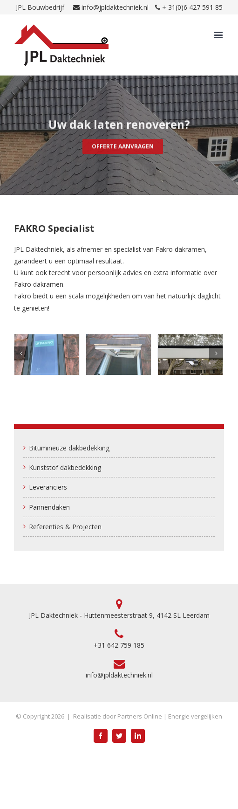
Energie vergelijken (195, 716)
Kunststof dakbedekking (65, 467)
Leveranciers (48, 487)
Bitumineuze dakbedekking (69, 447)
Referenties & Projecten (65, 526)
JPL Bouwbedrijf (40, 7)
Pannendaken (49, 507)
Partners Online (139, 716)
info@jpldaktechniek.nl (115, 7)
